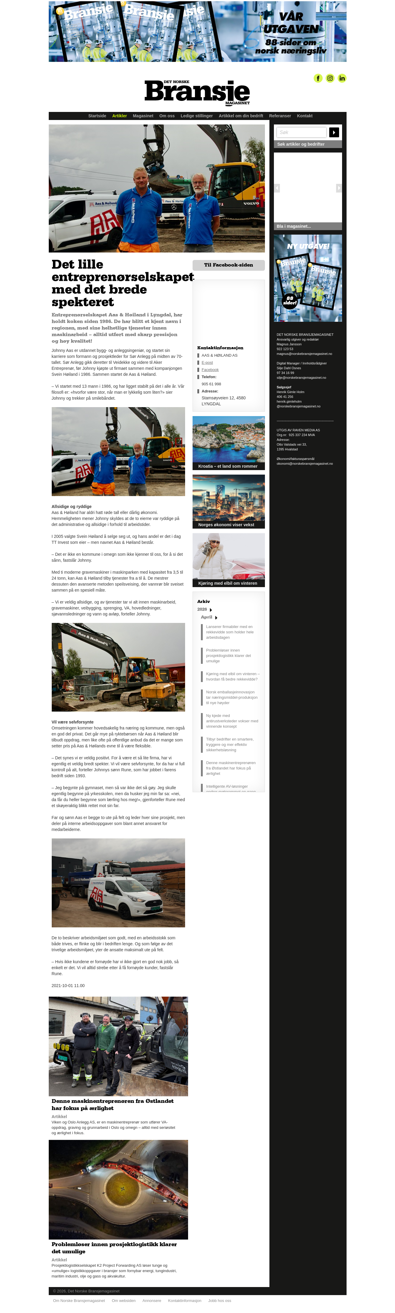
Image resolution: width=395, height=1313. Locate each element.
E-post (207, 362)
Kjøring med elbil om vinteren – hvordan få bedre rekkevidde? (233, 676)
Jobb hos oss (219, 1298)
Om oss (167, 115)
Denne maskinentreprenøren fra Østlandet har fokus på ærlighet (231, 768)
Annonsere (151, 1298)
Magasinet (143, 115)
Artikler (119, 115)
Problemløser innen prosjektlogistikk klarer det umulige (228, 655)
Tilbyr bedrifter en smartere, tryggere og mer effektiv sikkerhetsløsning (230, 744)
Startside (97, 115)
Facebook (210, 369)
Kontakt (304, 115)
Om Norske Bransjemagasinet (79, 1298)
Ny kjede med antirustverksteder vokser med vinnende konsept (232, 721)
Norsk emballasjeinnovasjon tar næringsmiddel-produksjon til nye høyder (232, 697)
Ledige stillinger (197, 115)
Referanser (280, 115)
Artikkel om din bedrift (241, 115)
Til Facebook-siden (228, 265)
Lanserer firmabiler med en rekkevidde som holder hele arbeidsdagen (230, 632)
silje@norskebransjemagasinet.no (301, 377)
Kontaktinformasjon (184, 1298)
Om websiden (123, 1298)
